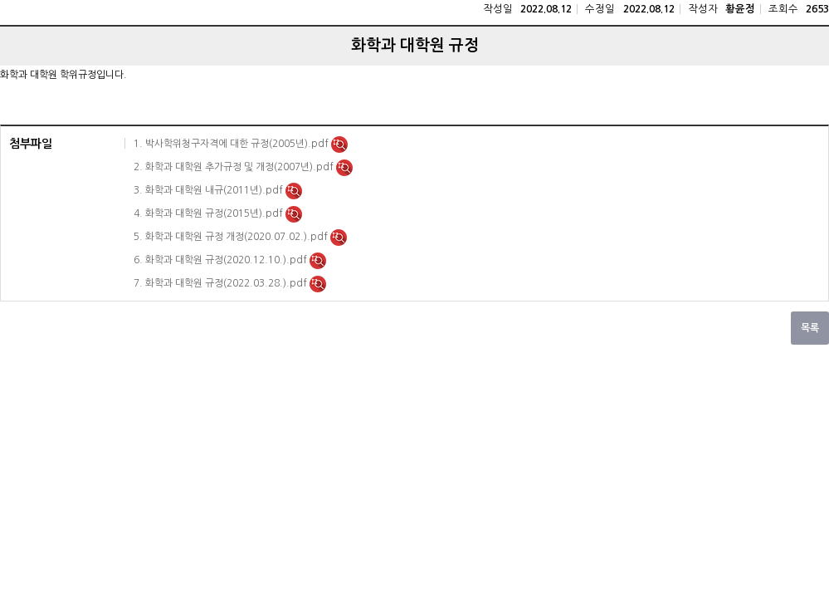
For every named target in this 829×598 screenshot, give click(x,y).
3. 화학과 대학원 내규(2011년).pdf (209, 190)
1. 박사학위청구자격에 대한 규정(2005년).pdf (232, 144)
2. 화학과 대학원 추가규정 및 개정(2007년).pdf (235, 167)
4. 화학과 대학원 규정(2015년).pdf (209, 213)
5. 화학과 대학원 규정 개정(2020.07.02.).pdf (232, 237)
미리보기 (339, 144)
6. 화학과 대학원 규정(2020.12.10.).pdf (222, 260)
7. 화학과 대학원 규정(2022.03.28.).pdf (222, 283)
